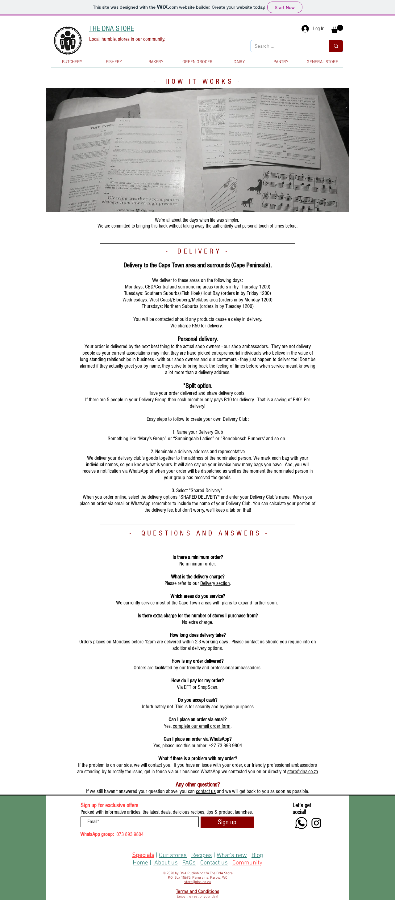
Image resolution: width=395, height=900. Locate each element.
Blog (257, 855)
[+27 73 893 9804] (301, 823)
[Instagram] (316, 823)
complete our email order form (202, 726)
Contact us (214, 863)
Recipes (201, 855)
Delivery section (215, 583)
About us (166, 863)
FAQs (189, 863)
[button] (337, 29)
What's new (232, 855)
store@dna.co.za (302, 771)
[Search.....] (285, 46)
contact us (254, 641)
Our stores (173, 855)
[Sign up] (227, 822)
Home (140, 863)
